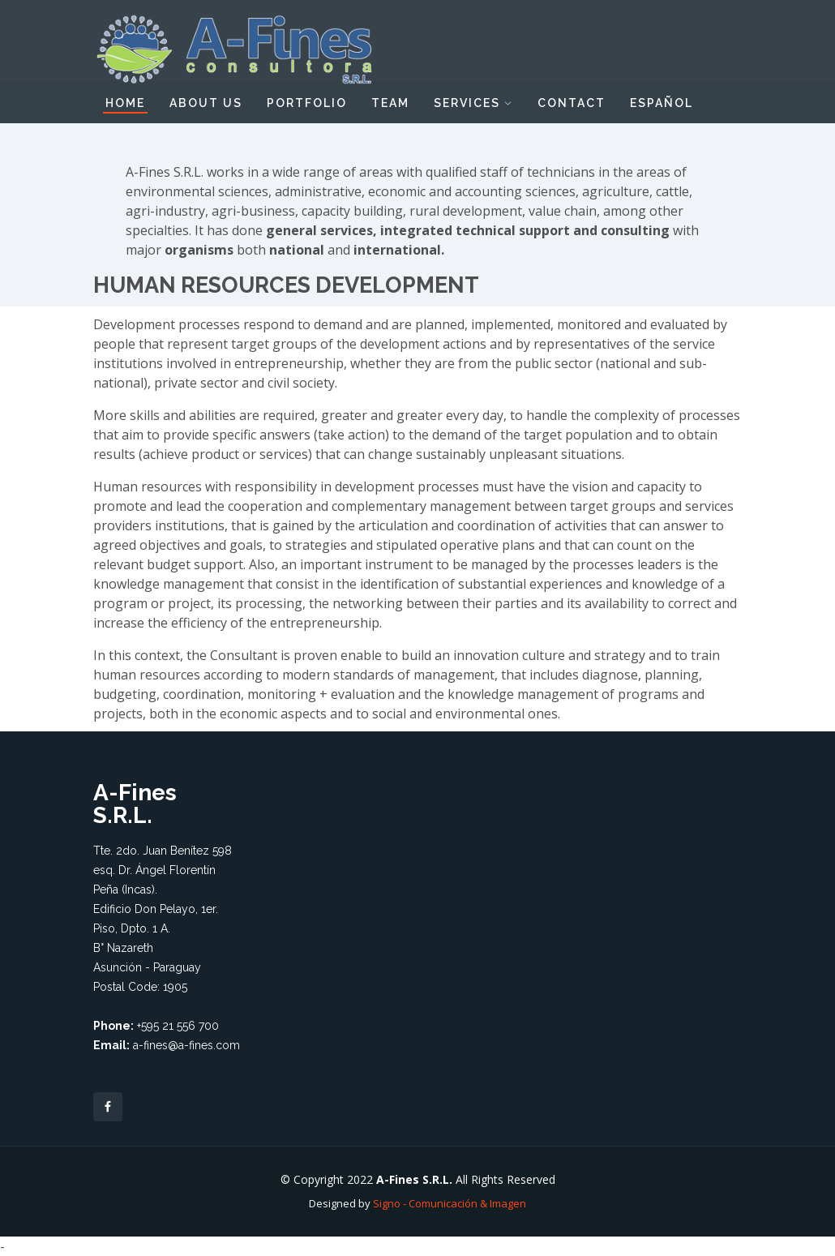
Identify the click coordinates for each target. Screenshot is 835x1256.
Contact (571, 103)
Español (661, 103)
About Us (205, 103)
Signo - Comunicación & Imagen (449, 1203)
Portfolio (307, 103)
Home (125, 103)
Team (390, 103)
